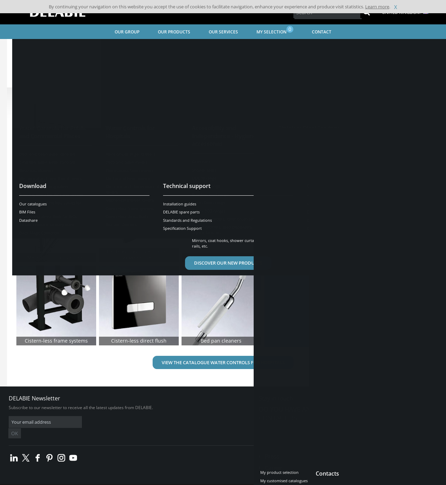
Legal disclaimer (113, 479)
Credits (141, 479)
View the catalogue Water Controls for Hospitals (223, 362)
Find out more (299, 241)
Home (22, 47)
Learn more (377, 6)
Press (272, 446)
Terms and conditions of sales (65, 479)
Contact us (278, 418)
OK (119, 422)
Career (274, 457)
